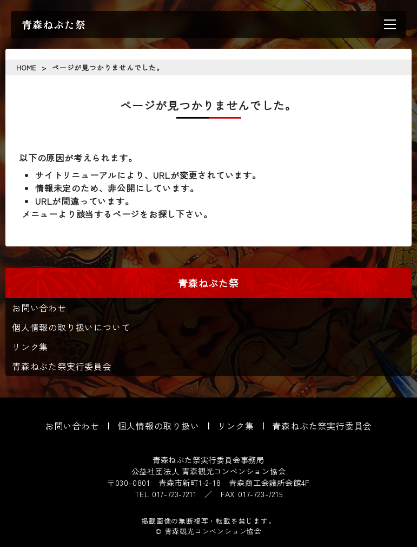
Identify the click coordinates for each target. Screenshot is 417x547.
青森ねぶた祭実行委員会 (62, 366)
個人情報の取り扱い (158, 425)
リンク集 (30, 346)
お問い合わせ (39, 307)
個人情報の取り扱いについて (71, 327)
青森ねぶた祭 (54, 24)
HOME (26, 67)
